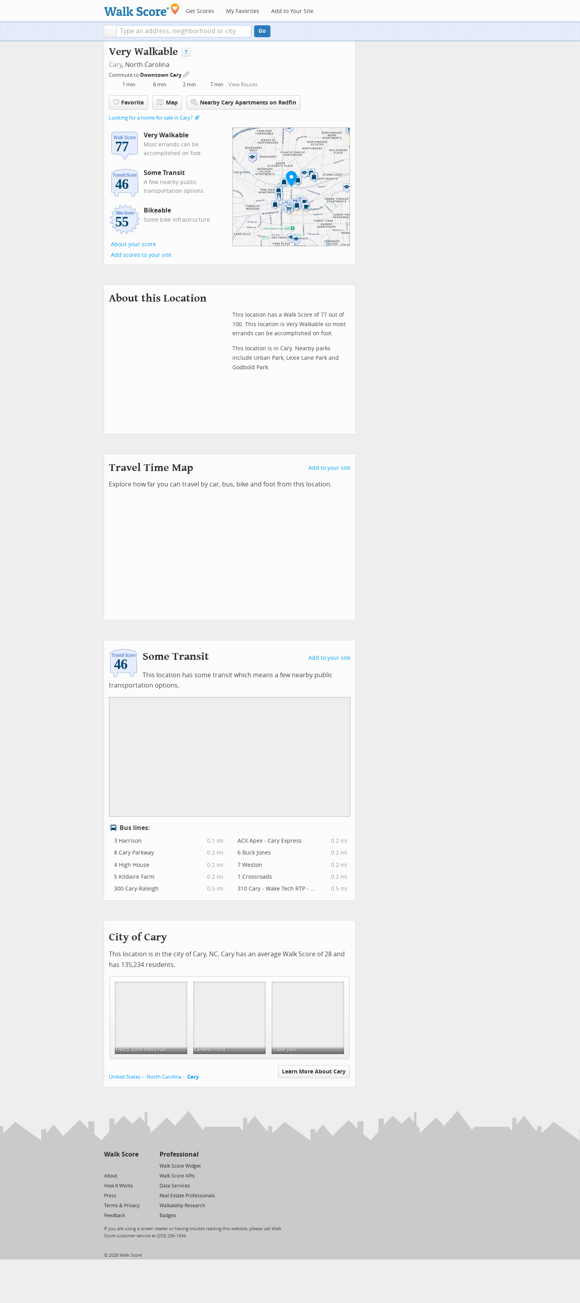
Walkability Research (182, 1205)
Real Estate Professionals (187, 1196)
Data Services (175, 1186)
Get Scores (200, 11)
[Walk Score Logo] (142, 9)
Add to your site (329, 468)
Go (262, 31)
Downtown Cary (161, 75)
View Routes (242, 84)
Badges (168, 1215)
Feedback (114, 1215)
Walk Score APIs (177, 1176)
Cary (115, 64)
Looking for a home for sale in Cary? (151, 118)
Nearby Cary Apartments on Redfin (243, 102)
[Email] (133, 1165)
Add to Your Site (292, 11)
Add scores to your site (141, 255)
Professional (179, 1154)
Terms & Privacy (122, 1205)
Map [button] (167, 102)
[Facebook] (121, 1165)
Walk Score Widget (180, 1166)
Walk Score (121, 1154)
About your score (133, 244)
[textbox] (183, 31)
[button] (110, 31)
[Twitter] (108, 1165)
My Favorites (242, 11)
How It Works (118, 1186)
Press (110, 1196)
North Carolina (163, 1077)
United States (125, 1077)
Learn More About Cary (314, 1071)
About (110, 1176)
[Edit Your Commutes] (186, 74)
